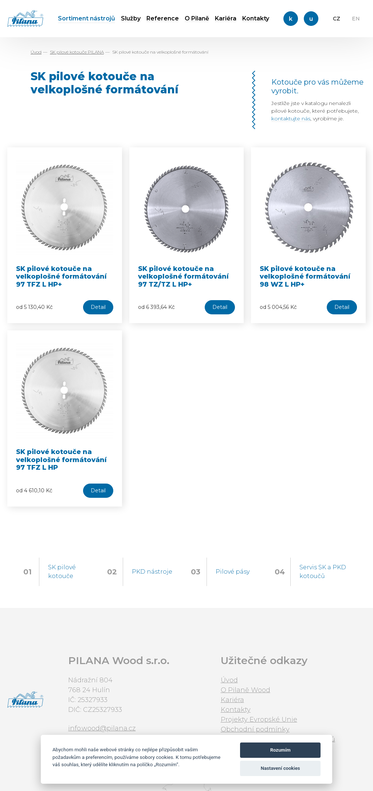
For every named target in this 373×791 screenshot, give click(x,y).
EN (356, 18)
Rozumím (280, 750)
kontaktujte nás (290, 118)
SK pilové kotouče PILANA (77, 52)
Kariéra (225, 18)
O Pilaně (197, 18)
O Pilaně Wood (245, 690)
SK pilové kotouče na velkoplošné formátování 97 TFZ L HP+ (61, 276)
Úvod (36, 52)
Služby (131, 18)
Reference (162, 18)
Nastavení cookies (280, 768)
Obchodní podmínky (255, 729)
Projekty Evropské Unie (259, 720)
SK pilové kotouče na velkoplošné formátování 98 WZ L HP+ (305, 276)
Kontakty (255, 18)
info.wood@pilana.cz (102, 728)
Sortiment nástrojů (86, 18)
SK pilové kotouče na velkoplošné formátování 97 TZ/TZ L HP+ (183, 276)
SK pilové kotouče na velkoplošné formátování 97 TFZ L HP (61, 460)
